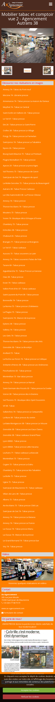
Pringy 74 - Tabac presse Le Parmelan (19, 136)
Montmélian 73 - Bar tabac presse (18, 376)
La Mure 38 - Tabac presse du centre (19, 417)
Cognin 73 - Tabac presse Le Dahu (18, 464)
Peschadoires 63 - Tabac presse (17, 370)
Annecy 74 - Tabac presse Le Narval (18, 382)
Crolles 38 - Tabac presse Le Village (18, 130)
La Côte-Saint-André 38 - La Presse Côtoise (22, 195)
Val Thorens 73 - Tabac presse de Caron (20, 171)
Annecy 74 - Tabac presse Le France (19, 523)
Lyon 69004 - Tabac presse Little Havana (20, 446)
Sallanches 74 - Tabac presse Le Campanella (23, 411)
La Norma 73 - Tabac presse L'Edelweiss (20, 306)
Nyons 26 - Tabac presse (14, 148)
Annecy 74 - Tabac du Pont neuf (17, 89)
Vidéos (5, 554)
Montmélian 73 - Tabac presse (16, 458)
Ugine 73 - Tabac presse (13, 482)
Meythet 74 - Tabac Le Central (16, 107)
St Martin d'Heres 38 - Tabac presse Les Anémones (25, 364)
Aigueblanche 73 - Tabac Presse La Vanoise (22, 271)
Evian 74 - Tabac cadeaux (14, 282)
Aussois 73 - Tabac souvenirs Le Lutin (19, 253)
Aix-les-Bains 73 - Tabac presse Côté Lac (20, 505)
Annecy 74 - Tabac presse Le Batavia (19, 517)
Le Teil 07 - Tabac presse (14, 118)
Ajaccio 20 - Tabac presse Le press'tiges (20, 165)
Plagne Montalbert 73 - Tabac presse (19, 159)
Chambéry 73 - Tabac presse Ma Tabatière (22, 470)
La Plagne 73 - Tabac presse (15, 312)
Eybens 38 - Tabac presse (14, 323)
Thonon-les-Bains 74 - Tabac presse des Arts (23, 341)
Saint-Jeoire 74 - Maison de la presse (19, 318)
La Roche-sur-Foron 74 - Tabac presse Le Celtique (25, 359)
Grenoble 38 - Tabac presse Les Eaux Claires (23, 429)
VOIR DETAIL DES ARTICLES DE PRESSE (27, 652)
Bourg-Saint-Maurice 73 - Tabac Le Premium (22, 154)
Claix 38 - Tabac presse (13, 277)
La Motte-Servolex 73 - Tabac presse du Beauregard (26, 183)
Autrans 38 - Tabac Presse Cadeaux (19, 189)
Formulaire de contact (12, 612)
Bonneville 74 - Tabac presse (15, 300)
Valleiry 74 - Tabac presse (14, 329)
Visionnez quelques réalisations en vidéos (27, 583)
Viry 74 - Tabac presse (12, 546)
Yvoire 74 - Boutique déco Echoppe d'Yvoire (22, 218)
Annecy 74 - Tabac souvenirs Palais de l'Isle (22, 259)
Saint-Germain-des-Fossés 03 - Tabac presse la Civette (27, 388)
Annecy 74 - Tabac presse (14, 200)
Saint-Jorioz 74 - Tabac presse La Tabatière (22, 142)
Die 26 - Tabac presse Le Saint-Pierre (19, 124)
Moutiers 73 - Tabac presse (15, 212)
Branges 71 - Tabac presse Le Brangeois (21, 242)
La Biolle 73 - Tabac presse (14, 476)
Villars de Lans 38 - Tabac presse (17, 493)
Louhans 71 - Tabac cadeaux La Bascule (20, 452)
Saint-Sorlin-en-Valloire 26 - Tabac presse (21, 113)
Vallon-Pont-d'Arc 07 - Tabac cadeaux (19, 288)
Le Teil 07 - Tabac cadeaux (14, 247)
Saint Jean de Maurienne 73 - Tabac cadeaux (23, 488)
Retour (27, 70)
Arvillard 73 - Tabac (11, 353)
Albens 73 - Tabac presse (14, 499)
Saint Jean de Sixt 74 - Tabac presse (18, 511)
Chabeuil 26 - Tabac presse (15, 236)
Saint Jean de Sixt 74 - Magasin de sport (20, 177)
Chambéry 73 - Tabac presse (15, 224)
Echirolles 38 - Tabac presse (15, 230)
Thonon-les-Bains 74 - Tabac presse (19, 206)
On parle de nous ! (12, 619)
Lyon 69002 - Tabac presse (14, 441)
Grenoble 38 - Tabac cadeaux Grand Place (21, 435)
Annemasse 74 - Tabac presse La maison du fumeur (26, 101)
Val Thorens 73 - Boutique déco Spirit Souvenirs (24, 400)
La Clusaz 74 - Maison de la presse (18, 534)
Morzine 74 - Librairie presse (15, 95)
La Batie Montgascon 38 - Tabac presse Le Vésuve (25, 423)
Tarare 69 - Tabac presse (14, 265)
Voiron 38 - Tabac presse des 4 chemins (20, 394)
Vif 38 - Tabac (9, 405)
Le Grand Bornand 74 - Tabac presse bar (21, 540)
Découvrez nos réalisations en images (22, 83)
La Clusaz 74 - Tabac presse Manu (18, 529)
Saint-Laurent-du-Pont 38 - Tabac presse (21, 294)
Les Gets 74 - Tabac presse (15, 335)
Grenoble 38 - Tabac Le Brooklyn (17, 347)
